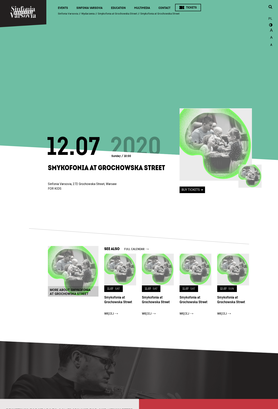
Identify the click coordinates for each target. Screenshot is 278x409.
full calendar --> (136, 249)
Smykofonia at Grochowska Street (118, 300)
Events (63, 7)
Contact (164, 7)
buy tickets (191, 190)
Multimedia (142, 7)
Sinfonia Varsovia (89, 7)
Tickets (191, 7)
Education (118, 7)
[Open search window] (270, 7)
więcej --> (111, 313)
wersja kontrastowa (270, 25)
